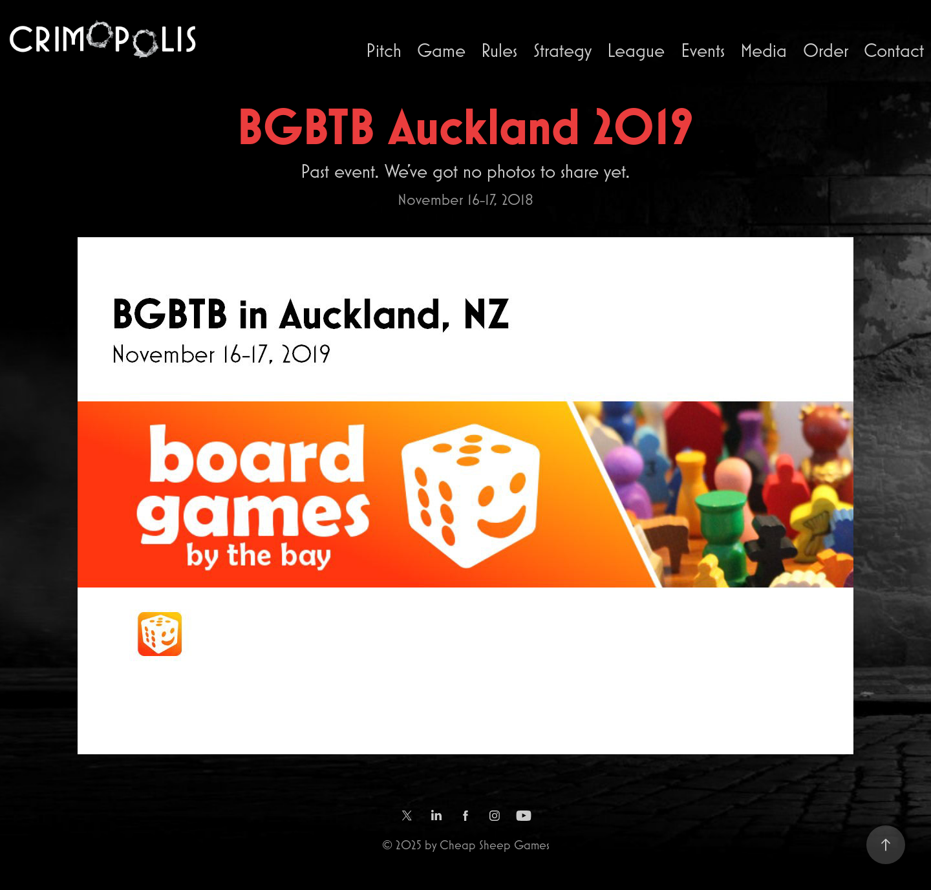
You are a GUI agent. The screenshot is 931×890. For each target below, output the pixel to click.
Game (441, 50)
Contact (894, 50)
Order (825, 50)
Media (763, 50)
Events (703, 50)
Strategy (562, 50)
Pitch (383, 50)
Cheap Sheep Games (495, 845)
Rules (499, 50)
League (636, 50)
